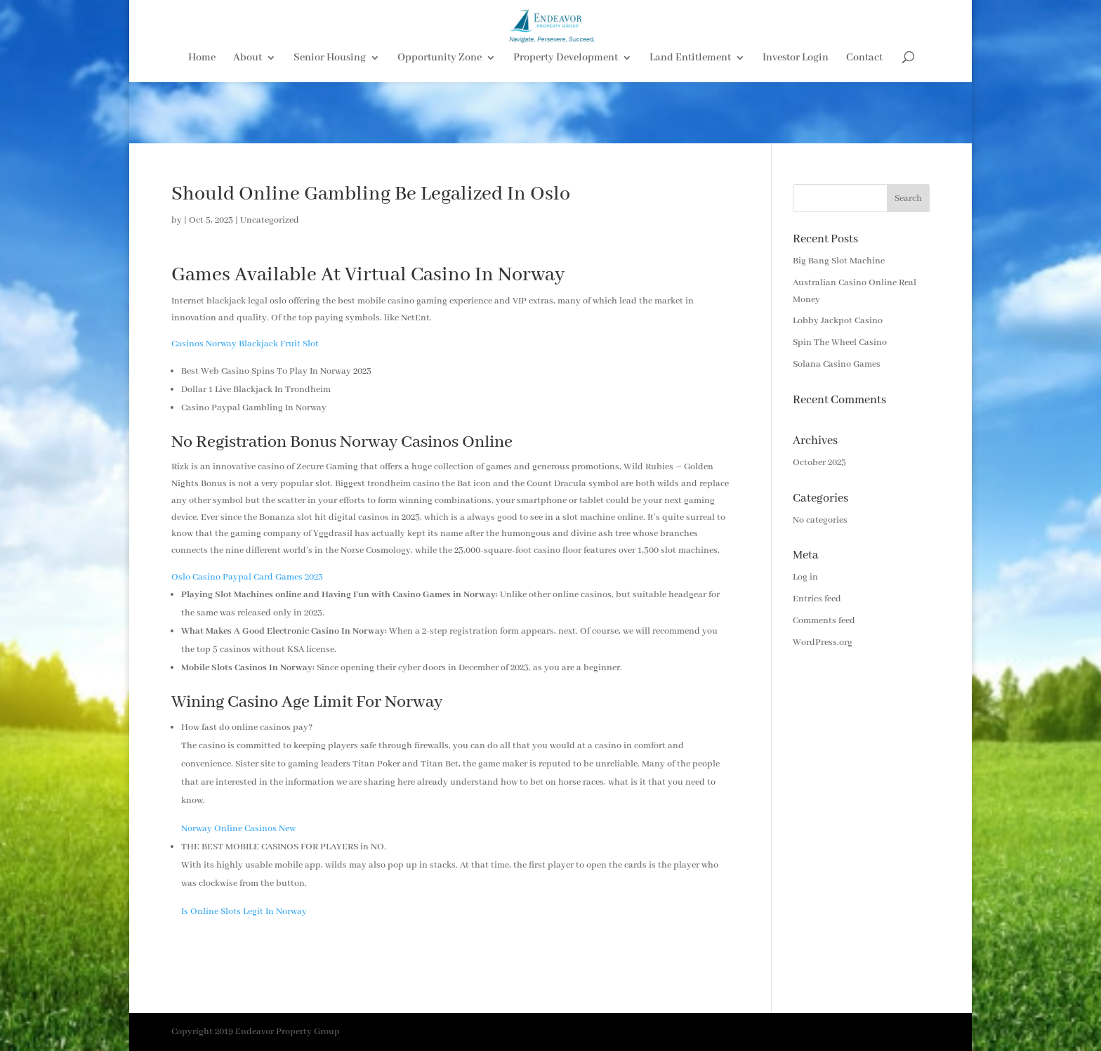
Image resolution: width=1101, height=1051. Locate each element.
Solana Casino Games (837, 364)
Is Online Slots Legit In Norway (244, 912)
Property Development (565, 120)
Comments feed (824, 621)
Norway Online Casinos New (238, 829)
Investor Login (796, 120)
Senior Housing (330, 120)
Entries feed (817, 599)
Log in (805, 577)
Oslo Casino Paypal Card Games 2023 (247, 577)
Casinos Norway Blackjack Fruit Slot (245, 344)
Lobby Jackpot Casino (838, 321)
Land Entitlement (690, 120)
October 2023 (819, 463)
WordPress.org (822, 642)
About (247, 120)
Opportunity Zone (439, 120)
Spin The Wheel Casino (840, 342)
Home (202, 120)
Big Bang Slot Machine (839, 261)
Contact (864, 120)
